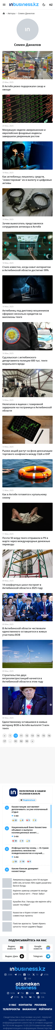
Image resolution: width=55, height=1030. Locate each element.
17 (4, 741)
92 (21, 741)
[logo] (24, 4)
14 (38, 735)
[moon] (43, 4)
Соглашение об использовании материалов (27, 1000)
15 (43, 735)
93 (27, 741)
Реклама (40, 946)
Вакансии (29, 950)
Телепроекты (11, 950)
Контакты (25, 946)
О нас (12, 946)
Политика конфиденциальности (27, 1016)
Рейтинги (45, 950)
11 (21, 735)
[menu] (4, 4)
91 (16, 741)
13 (32, 735)
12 (27, 735)
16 (49, 735)
